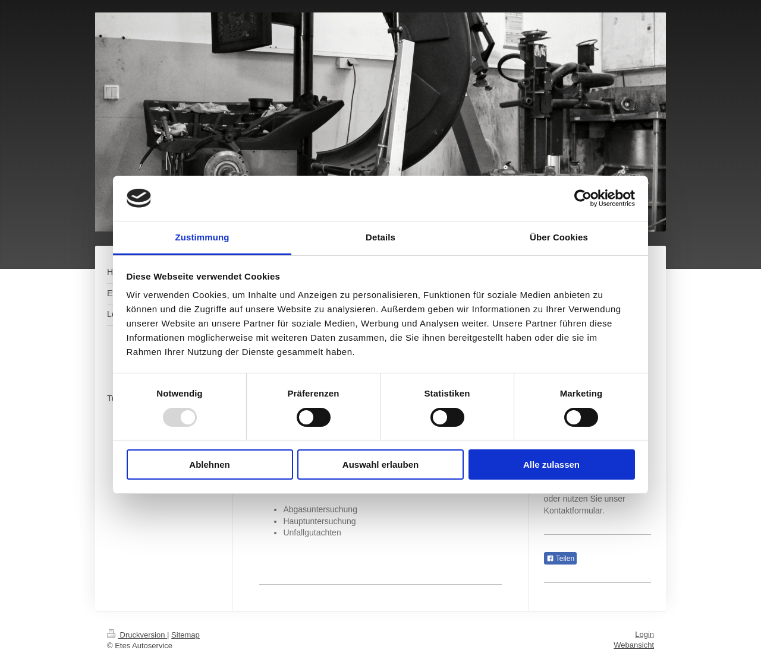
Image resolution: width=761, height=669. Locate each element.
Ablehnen (209, 464)
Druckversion (137, 634)
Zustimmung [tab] (202, 237)
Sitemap (185, 634)
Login (644, 634)
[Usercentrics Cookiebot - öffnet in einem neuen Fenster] (583, 198)
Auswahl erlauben (380, 464)
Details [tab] (380, 237)
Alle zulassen (551, 464)
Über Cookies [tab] (559, 237)
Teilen (560, 558)
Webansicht (634, 645)
